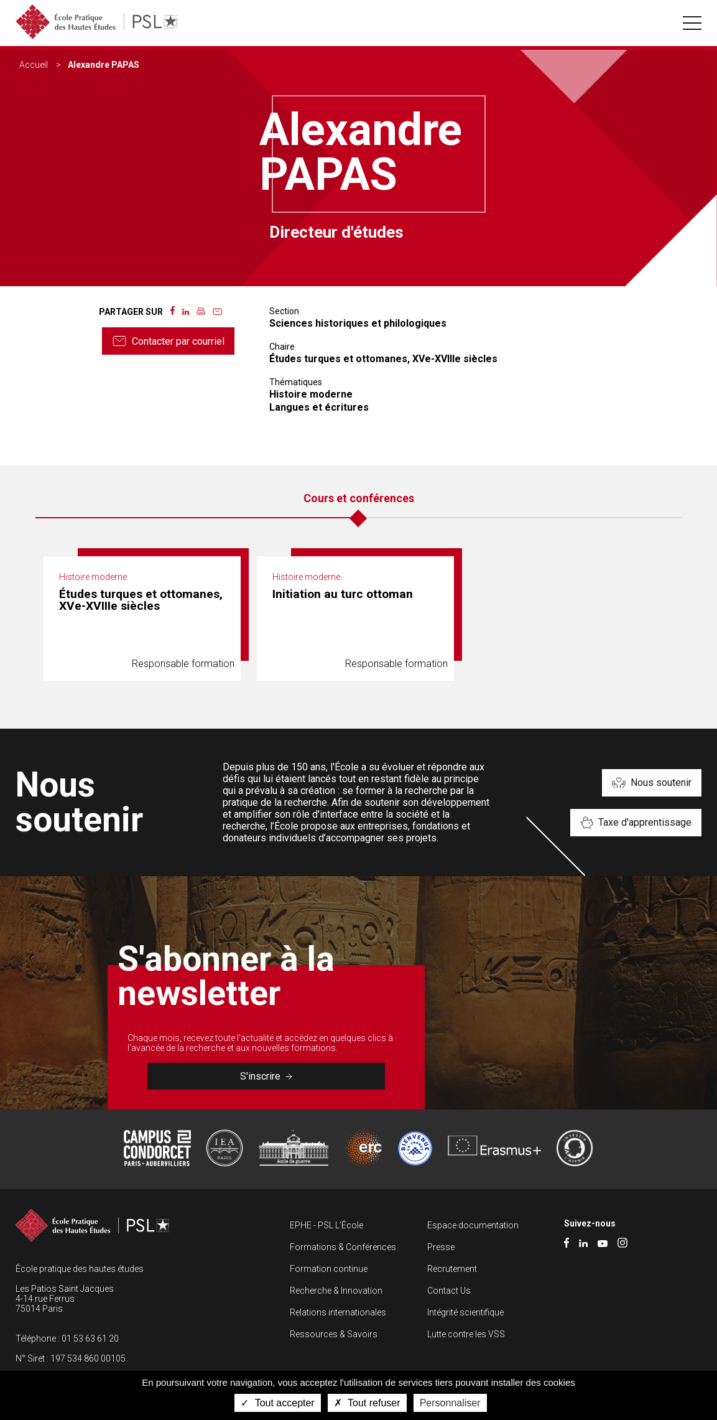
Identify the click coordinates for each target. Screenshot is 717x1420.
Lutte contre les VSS (466, 1334)
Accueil (33, 65)
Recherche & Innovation (336, 1291)
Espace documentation (473, 1225)
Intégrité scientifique (465, 1312)
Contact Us (449, 1291)
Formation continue (329, 1269)
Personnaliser (450, 1403)
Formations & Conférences (343, 1247)
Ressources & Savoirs (333, 1334)
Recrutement (452, 1269)
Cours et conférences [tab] (358, 498)
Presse (441, 1247)
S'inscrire (266, 1076)
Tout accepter (277, 1403)
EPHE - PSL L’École (326, 1225)
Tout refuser (367, 1403)
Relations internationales (338, 1312)
